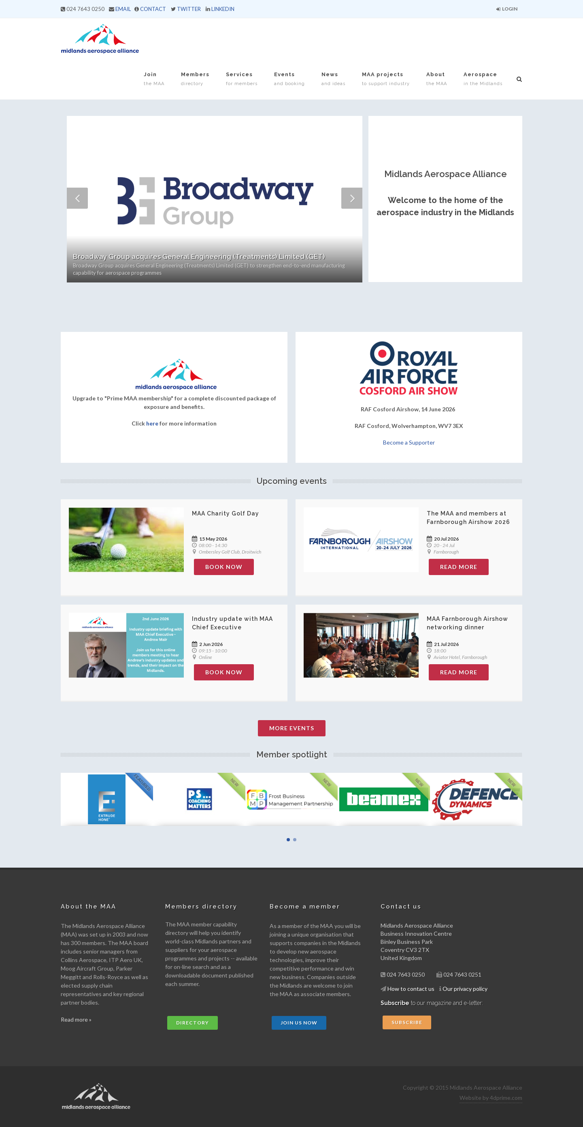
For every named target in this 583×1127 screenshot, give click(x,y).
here (152, 423)
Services (241, 78)
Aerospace (483, 78)
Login (506, 9)
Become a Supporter (409, 442)
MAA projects (386, 78)
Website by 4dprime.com (491, 1097)
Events (289, 78)
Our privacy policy (465, 988)
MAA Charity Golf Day (225, 513)
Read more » (76, 1019)
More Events (291, 728)
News (333, 78)
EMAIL (123, 9)
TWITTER (189, 9)
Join (154, 78)
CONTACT (153, 9)
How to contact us (410, 988)
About (436, 78)
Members (195, 78)
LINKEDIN (222, 9)
